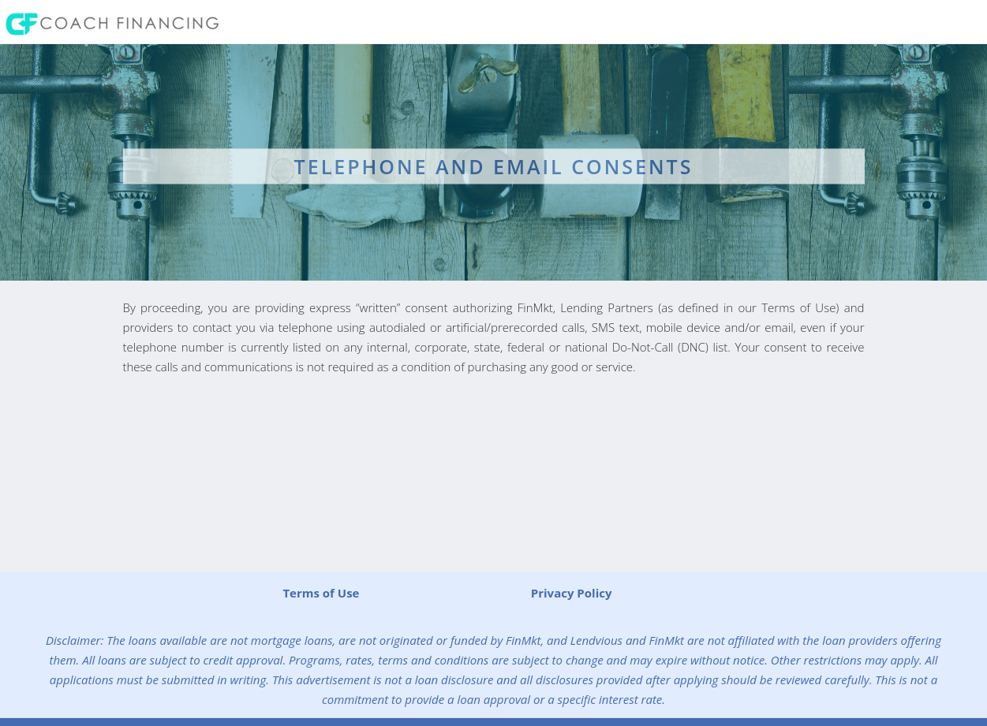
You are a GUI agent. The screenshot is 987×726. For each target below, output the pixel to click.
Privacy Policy (571, 593)
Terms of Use (320, 593)
